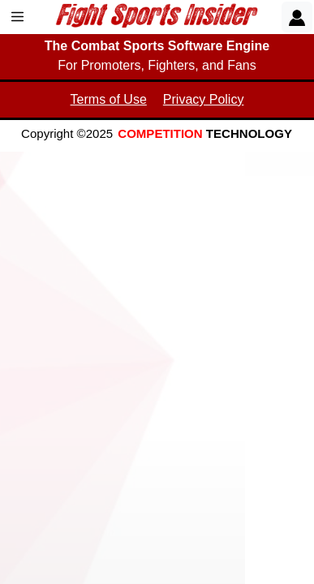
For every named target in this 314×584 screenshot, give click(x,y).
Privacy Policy (203, 99)
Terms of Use (109, 99)
